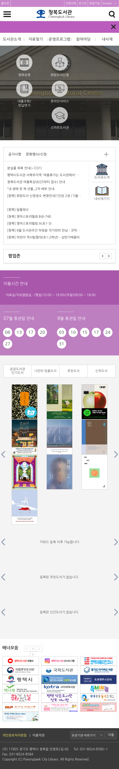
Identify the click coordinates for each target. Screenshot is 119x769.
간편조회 (71, 3)
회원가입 (94, 3)
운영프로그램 (59, 39)
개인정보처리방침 (14, 735)
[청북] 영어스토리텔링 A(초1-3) (29, 223)
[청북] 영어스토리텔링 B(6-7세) (29, 216)
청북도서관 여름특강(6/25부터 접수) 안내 (36, 182)
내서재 (107, 39)
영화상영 (24, 65)
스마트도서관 (60, 118)
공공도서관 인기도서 (17, 371)
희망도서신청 (60, 65)
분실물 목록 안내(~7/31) (24, 168)
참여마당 (83, 39)
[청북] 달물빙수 (18, 209)
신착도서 (101, 371)
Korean (107, 3)
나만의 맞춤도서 (45, 371)
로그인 (83, 3)
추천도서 (73, 371)
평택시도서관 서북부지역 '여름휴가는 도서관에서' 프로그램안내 (51, 175)
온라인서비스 (60, 92)
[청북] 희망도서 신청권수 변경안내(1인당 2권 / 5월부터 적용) (49, 195)
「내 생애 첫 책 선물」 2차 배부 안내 (30, 189)
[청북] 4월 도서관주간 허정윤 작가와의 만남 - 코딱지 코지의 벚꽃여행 (55, 230)
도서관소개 (12, 39)
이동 (111, 734)
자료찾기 (35, 39)
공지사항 (14, 154)
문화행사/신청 (36, 154)
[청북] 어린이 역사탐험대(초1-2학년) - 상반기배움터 (43, 237)
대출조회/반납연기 (24, 94)
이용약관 (38, 735)
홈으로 (5, 3)
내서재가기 (102, 198)
